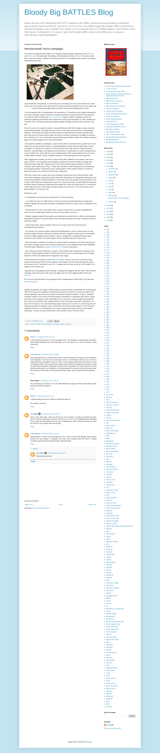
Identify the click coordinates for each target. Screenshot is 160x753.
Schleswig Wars (111, 637)
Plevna (108, 601)
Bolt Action (109, 456)
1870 (107, 330)
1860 (107, 315)
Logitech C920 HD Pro (53, 247)
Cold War (109, 474)
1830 (107, 284)
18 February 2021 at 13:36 (50, 414)
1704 (107, 240)
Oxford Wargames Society (115, 124)
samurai (108, 634)
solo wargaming (111, 652)
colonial (108, 477)
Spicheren (109, 658)
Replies (35, 449)
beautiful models (111, 446)
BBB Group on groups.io (114, 101)
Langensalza (110, 554)
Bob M (32, 396)
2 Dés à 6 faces (111, 89)
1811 (107, 271)
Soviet (108, 655)
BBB (39, 324)
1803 (107, 263)
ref (107, 606)
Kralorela (109, 552)
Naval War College (112, 583)
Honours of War (111, 523)
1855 (107, 307)
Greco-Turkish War (112, 518)
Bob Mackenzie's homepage (115, 106)
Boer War (109, 454)
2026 (108, 151)
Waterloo (109, 694)
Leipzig (108, 560)
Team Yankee (110, 670)
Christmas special (112, 469)
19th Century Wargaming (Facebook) (118, 86)
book (107, 459)
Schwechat (32, 56)
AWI (107, 423)
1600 (107, 229)
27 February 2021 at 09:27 (56, 453)
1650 (107, 232)
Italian (108, 539)
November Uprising (112, 588)
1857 (107, 309)
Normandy (109, 585)
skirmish (109, 650)
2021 (108, 166)
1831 (107, 286)
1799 (107, 258)
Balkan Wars (110, 425)
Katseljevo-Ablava (112, 541)
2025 (108, 154)
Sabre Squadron (111, 632)
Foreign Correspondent (114, 505)
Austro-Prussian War (113, 420)
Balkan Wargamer (112, 98)
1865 (107, 325)
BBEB (108, 438)
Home (61, 504)
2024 (108, 157)
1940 (107, 379)
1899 (107, 361)
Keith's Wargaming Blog (114, 119)
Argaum (108, 415)
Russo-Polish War (112, 627)
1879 (107, 346)
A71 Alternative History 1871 (115, 91)
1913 (107, 369)
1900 (107, 363)
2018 (108, 211)
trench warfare (111, 678)
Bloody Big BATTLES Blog (68, 12)
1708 (107, 245)
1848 (31, 324)
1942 (107, 384)
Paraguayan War (111, 596)
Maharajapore (110, 562)
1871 (107, 333)
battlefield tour (110, 433)
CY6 (107, 487)
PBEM (108, 598)
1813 (107, 276)
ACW (107, 392)
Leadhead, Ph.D (111, 121)
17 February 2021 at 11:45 (45, 396)
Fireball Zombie (111, 498)
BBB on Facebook (112, 103)
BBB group (56, 260)
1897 (107, 356)
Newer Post (29, 504)
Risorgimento (110, 616)
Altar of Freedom (111, 402)
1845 (107, 291)
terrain (108, 673)
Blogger (89, 742)
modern (108, 570)
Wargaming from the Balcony (115, 142)
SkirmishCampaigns (112, 129)
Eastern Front (110, 492)
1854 (107, 304)
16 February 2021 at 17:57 (46, 337)
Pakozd (90, 54)
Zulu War (109, 706)
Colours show (110, 480)
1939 (107, 376)
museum (109, 572)
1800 (107, 260)
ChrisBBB (34, 414)
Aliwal (108, 400)
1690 (107, 235)
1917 (107, 374)
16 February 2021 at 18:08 (50, 354)
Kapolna (27, 275)
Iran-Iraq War (110, 534)
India (107, 531)
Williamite (109, 699)
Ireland (108, 536)
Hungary (62, 324)
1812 (107, 273)
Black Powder (110, 449)
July (109, 181)
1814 (107, 278)
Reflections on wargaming (114, 609)
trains (108, 676)
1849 (35, 324)
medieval (109, 567)
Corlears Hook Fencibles (114, 111)
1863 (107, 320)
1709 (107, 248)
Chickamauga (110, 467)
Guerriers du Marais (112, 116)
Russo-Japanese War (113, 624)
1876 (107, 340)
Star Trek (109, 663)
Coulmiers (109, 482)
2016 (108, 217)
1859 (107, 312)
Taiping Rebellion (111, 668)
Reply (32, 347)
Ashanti (108, 418)
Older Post (92, 504)
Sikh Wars (109, 647)
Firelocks (109, 500)
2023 (108, 160)
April (110, 189)
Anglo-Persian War (112, 413)
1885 (107, 353)
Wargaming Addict (112, 140)
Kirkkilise (109, 547)
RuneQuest (110, 619)
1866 (107, 327)
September (112, 175)
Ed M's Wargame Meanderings (116, 114)
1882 (107, 351)
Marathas (109, 565)
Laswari (108, 557)
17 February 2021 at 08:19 (49, 381)
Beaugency (110, 441)
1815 (107, 281)
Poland (108, 603)
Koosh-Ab (109, 549)
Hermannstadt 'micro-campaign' (118, 198)
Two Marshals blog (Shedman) (116, 137)
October (111, 172)
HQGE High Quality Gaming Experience (119, 526)
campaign (56, 324)
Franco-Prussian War (113, 508)
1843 (107, 289)
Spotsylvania (110, 660)
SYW (107, 665)
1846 (107, 294)
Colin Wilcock (35, 354)
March (110, 192)
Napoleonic (110, 575)
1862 (107, 317)
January (111, 202)
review (108, 611)
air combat (109, 394)
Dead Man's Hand (112, 490)
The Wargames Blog (113, 132)
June (110, 184)
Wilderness (109, 696)
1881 (107, 348)
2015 (108, 220)
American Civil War (112, 405)
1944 (107, 387)
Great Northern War (112, 516)
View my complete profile (112, 728)
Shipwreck (109, 645)
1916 (107, 371)
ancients (109, 407)
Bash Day (109, 428)
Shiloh (108, 642)
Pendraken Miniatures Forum (116, 127)
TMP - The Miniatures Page (115, 134)
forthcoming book (30, 282)
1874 (107, 335)
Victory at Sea (110, 683)
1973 (107, 389)
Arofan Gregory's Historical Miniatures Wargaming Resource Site (119, 95)
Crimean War (110, 485)
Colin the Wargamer (112, 109)
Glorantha (109, 513)
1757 (107, 250)
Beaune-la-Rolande (112, 444)
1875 (107, 338)
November (112, 169)
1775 (107, 253)
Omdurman (110, 590)
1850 (107, 302)
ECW (107, 495)
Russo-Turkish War (112, 629)
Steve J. (33, 337)
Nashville (109, 578)
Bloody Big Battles (46, 324)
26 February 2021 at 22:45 (50, 434)
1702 (107, 237)
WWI (107, 701)
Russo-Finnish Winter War (115, 621)
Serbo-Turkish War (112, 639)
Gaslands (109, 511)
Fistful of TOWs (111, 503)
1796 (107, 255)
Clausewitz (109, 472)
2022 (108, 163)
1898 (107, 358)
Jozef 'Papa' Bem (55, 117)
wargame (68, 324)
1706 (107, 242)
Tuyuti (108, 681)
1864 (107, 322)
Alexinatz (109, 397)
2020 (108, 205)
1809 (107, 268)
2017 (108, 214)
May (110, 186)
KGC (107, 544)
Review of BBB (111, 614)
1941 (107, 382)
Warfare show (110, 689)
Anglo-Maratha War (112, 410)
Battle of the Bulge (112, 431)
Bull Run (109, 461)
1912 (107, 366)
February (111, 195)
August (110, 178)
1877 (107, 343)
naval (108, 580)
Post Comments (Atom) (41, 508)
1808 (107, 266)
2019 (108, 208)
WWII (108, 704)
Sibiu (79, 56)
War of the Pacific (112, 686)
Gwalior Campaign (112, 521)
